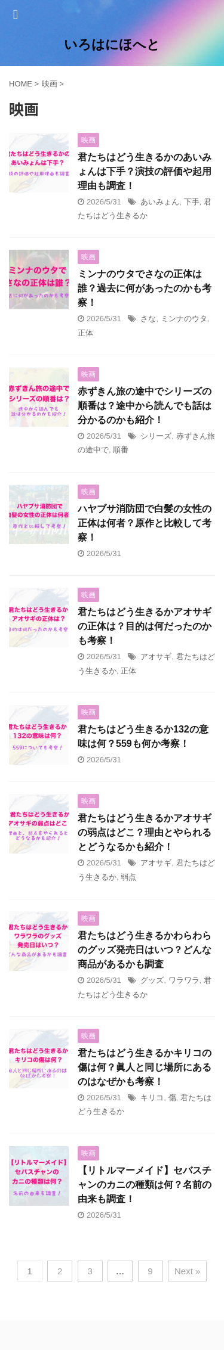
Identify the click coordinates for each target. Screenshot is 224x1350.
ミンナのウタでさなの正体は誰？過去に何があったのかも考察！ (144, 288)
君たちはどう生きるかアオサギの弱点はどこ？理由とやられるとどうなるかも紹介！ (144, 832)
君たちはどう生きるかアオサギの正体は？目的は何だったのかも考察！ (144, 626)
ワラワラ (184, 980)
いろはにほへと (112, 44)
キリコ (152, 1097)
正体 (85, 332)
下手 (192, 201)
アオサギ (155, 656)
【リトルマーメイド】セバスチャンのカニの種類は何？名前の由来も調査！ (144, 1184)
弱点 (128, 877)
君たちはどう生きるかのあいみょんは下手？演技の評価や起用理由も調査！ (144, 171)
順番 (120, 449)
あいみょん (159, 201)
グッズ (152, 980)
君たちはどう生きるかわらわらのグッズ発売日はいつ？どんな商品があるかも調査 (144, 949)
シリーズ (155, 436)
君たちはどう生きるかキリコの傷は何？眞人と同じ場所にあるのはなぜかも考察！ (144, 1067)
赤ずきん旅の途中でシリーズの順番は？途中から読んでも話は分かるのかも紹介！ (144, 405)
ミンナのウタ (184, 318)
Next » (187, 1271)
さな (148, 318)
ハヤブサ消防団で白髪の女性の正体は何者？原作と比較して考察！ (144, 523)
